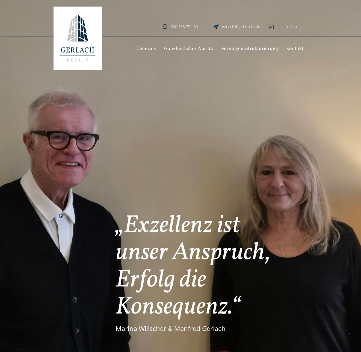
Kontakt (294, 48)
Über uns (146, 48)
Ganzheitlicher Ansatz (188, 48)
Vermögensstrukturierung (249, 48)
